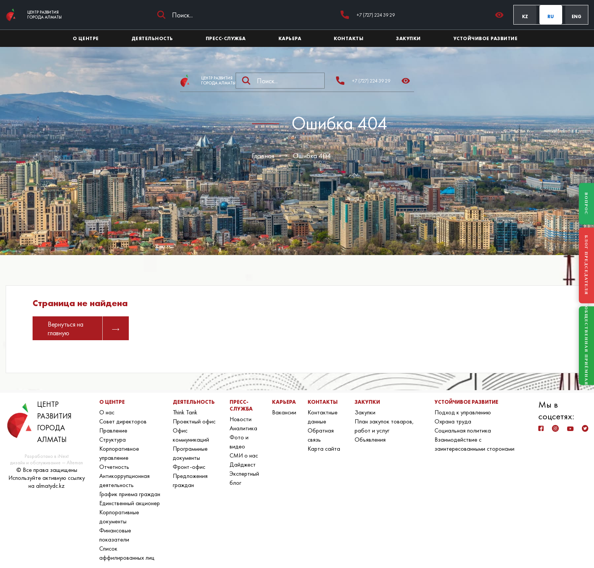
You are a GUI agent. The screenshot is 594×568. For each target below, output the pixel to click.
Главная (263, 155)
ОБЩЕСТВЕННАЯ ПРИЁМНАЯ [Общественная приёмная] (586, 345)
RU (550, 17)
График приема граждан (129, 494)
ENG (576, 17)
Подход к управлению (463, 412)
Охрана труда (453, 421)
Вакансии (284, 412)
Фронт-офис (189, 467)
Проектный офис (194, 421)
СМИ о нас (244, 455)
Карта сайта (324, 449)
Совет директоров (123, 421)
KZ (525, 17)
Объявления (370, 440)
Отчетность (114, 467)
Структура (112, 440)
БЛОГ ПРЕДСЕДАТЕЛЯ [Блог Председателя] (586, 265)
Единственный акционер (129, 503)
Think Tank (185, 412)
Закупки (365, 412)
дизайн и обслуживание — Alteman (46, 462)
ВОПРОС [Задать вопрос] (586, 203)
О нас (106, 412)
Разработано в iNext (47, 456)
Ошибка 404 (312, 155)
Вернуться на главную (83, 328)
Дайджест (243, 464)
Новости (241, 419)
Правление (113, 430)
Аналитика (243, 428)
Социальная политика (463, 430)
